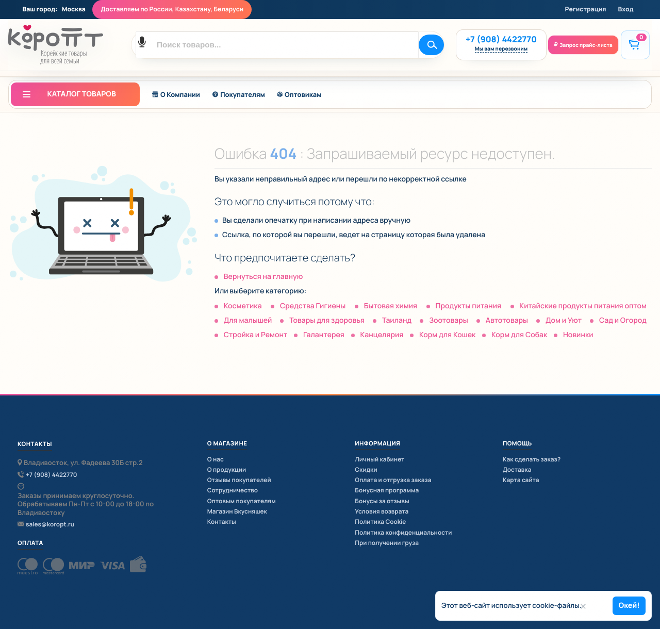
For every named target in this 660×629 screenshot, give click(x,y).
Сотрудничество (232, 490)
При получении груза (387, 543)
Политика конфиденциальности (403, 532)
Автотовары (507, 320)
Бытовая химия (390, 306)
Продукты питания (468, 306)
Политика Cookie (380, 521)
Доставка (517, 469)
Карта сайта (521, 480)
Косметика (243, 306)
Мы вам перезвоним (501, 49)
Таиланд (396, 320)
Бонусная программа (387, 490)
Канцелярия (381, 335)
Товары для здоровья (327, 320)
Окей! (628, 605)
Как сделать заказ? (531, 459)
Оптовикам (299, 94)
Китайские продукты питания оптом (583, 306)
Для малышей (248, 320)
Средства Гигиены (312, 306)
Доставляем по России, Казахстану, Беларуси (172, 9)
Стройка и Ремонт (256, 335)
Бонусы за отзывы (382, 501)
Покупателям (238, 94)
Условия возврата (381, 511)
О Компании (176, 94)
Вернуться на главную (263, 277)
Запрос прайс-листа (586, 44)
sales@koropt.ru (50, 524)
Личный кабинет (379, 459)
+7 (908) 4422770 (501, 39)
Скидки (366, 469)
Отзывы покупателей (239, 480)
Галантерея (323, 335)
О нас (215, 459)
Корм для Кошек (447, 335)
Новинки (578, 335)
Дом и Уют (564, 320)
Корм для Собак (519, 335)
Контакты (221, 521)
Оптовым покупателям (241, 501)
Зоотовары (448, 320)
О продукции (226, 469)
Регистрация (585, 9)
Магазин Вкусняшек (237, 511)
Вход (626, 9)
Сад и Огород (623, 320)
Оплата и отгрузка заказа (393, 480)
